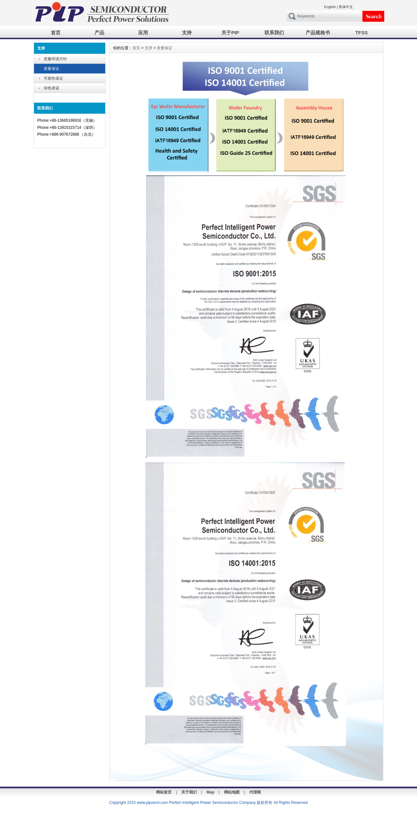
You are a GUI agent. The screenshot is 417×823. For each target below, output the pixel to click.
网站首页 (164, 792)
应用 (143, 32)
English (330, 7)
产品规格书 (318, 32)
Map (210, 792)
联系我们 (274, 32)
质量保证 (51, 68)
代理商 (255, 792)
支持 (187, 32)
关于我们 (189, 792)
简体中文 (346, 7)
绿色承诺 (51, 88)
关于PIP (230, 32)
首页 (56, 32)
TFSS (361, 32)
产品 (99, 32)
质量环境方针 (55, 59)
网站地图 (232, 792)
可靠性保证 (53, 78)
